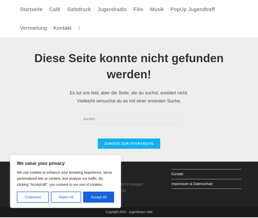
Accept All (98, 197)
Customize (33, 197)
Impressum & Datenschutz (192, 185)
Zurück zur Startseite (129, 145)
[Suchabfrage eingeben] (129, 119)
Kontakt (177, 175)
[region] (65, 181)
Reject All (66, 197)
